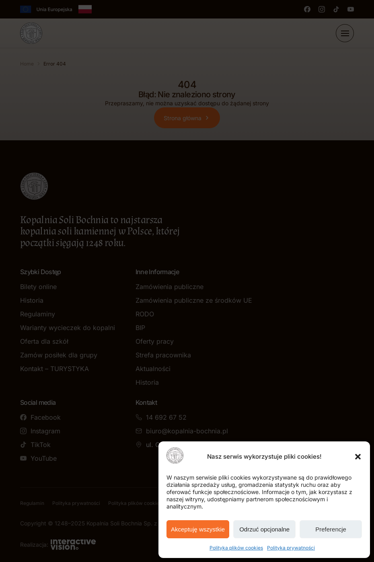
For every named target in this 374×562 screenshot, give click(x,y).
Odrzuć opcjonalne (264, 529)
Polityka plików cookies (236, 548)
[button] (358, 457)
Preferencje (330, 529)
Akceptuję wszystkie (198, 529)
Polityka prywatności (291, 548)
